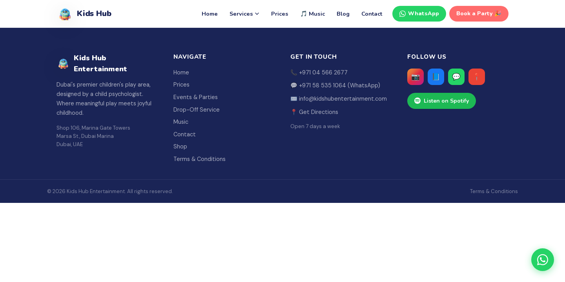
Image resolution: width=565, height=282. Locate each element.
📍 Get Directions (314, 112)
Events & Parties (195, 97)
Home (210, 14)
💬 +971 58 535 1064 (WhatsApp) (335, 85)
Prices (279, 14)
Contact (371, 14)
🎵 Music (312, 14)
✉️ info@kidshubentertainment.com (338, 98)
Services (244, 14)
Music (180, 121)
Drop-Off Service (196, 109)
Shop (180, 146)
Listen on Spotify (441, 101)
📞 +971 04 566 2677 (319, 72)
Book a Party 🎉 (478, 13)
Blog (343, 14)
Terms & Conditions (199, 159)
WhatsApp (419, 13)
